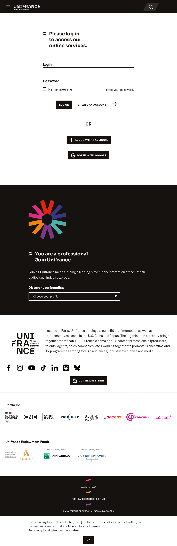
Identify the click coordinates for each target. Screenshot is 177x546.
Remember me (60, 89)
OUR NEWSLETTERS (88, 381)
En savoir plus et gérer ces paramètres (54, 530)
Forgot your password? (119, 89)
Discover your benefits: (46, 288)
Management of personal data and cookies (88, 511)
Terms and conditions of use (89, 499)
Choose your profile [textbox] (46, 296)
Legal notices (89, 486)
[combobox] (74, 296)
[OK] (88, 539)
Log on (64, 104)
